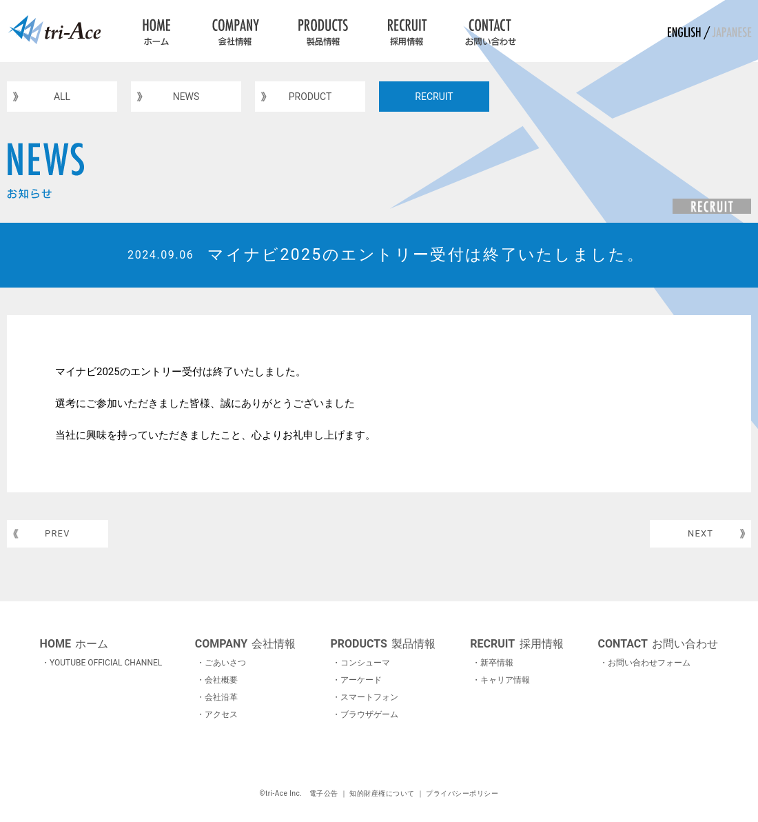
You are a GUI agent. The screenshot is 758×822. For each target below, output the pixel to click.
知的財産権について (382, 793)
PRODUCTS (321, 31)
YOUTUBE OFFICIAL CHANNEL (106, 663)
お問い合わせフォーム (649, 663)
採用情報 (516, 643)
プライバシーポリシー (462, 793)
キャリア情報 (505, 680)
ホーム (74, 643)
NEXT (696, 535)
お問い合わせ (658, 643)
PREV (62, 535)
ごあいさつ (225, 663)
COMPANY (234, 31)
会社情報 (245, 643)
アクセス (221, 714)
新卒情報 (496, 663)
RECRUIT (406, 31)
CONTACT (491, 31)
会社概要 (221, 680)
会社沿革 (221, 697)
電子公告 (323, 793)
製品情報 (383, 643)
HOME (156, 31)
